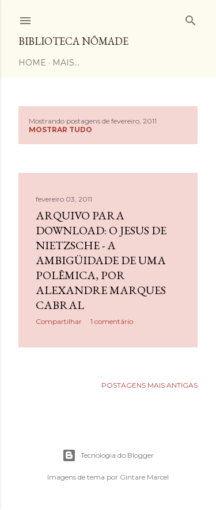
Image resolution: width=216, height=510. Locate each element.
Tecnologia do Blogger (108, 455)
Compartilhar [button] (59, 321)
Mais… (65, 62)
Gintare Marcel (144, 477)
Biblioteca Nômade (73, 41)
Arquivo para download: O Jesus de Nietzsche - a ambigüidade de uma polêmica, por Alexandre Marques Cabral (101, 260)
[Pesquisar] (191, 18)
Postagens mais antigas (149, 385)
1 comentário (111, 321)
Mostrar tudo (60, 129)
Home (32, 62)
